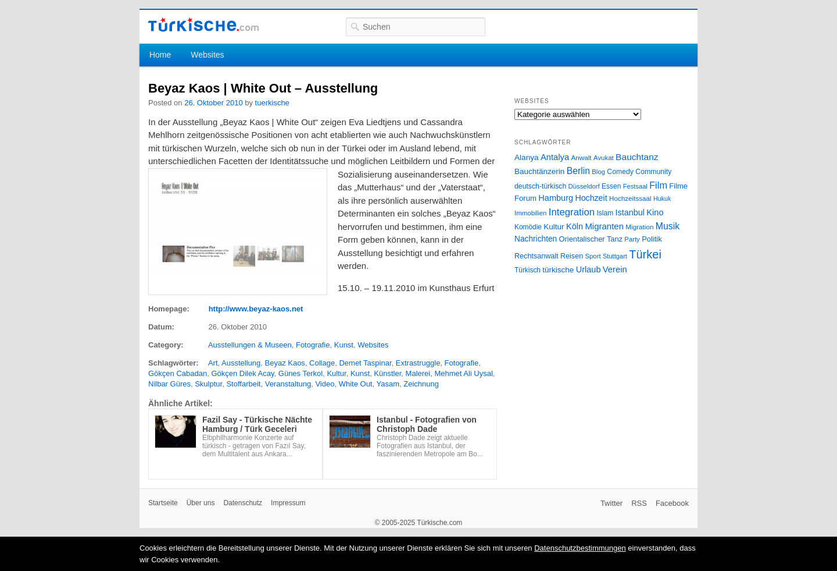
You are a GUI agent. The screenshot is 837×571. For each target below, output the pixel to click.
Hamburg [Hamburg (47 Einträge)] (555, 198)
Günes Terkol (300, 373)
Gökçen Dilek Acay (242, 373)
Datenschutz (242, 503)
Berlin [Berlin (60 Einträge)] (578, 171)
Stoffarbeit (243, 384)
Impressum (288, 503)
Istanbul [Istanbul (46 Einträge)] (630, 212)
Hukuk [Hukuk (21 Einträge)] (662, 198)
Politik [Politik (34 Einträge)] (652, 239)
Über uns (201, 503)
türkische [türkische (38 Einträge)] (558, 269)
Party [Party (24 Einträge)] (631, 239)
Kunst (343, 345)
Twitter (611, 503)
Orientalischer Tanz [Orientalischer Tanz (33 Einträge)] (591, 239)
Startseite (163, 503)
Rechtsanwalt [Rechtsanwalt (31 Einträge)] (536, 256)
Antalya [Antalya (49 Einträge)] (555, 157)
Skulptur (208, 384)
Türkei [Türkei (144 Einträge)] (645, 254)
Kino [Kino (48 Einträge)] (654, 212)
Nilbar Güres (169, 384)
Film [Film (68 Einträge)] (658, 185)
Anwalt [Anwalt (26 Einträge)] (581, 157)
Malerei (418, 373)
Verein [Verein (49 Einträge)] (615, 269)
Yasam (387, 384)
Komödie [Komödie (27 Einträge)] (528, 227)
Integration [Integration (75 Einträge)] (572, 212)
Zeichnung (421, 384)
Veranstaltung (288, 384)
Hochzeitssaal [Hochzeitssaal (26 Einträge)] (630, 198)
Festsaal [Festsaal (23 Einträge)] (635, 186)
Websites (207, 54)
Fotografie (313, 345)
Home (160, 54)
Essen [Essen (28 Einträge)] (611, 186)
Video (324, 384)
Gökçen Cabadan (177, 373)
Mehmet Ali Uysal (463, 373)
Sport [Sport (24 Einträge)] (593, 256)
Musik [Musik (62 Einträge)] (668, 226)
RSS (639, 503)
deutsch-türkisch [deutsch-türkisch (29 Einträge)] (540, 186)
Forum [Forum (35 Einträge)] (525, 198)
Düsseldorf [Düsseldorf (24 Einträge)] (584, 186)
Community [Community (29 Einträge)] (653, 172)
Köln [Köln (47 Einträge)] (574, 226)
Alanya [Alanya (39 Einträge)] (526, 157)
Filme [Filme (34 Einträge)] (678, 186)
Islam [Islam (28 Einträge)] (604, 213)
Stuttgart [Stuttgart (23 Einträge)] (615, 256)
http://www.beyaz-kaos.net (256, 308)
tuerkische (272, 102)
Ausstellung (240, 363)
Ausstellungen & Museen (250, 345)
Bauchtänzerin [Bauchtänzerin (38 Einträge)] (539, 171)
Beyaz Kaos (285, 363)
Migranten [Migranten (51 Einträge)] (604, 226)
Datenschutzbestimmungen (580, 548)
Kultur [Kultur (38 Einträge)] (553, 226)
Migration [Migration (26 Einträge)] (639, 226)
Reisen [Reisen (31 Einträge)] (571, 256)
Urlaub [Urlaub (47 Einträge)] (588, 269)
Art (213, 363)
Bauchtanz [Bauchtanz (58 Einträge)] (637, 157)
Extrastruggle (418, 363)
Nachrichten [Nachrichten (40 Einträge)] (535, 239)
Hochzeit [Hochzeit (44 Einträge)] (591, 198)
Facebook (672, 503)
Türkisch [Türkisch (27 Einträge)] (527, 270)
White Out (356, 384)
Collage (322, 363)
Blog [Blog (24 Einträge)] (598, 171)
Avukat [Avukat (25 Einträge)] (603, 157)
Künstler (387, 373)
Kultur (336, 373)
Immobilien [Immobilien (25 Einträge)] (530, 213)
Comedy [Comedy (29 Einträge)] (620, 172)
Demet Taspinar (365, 363)
